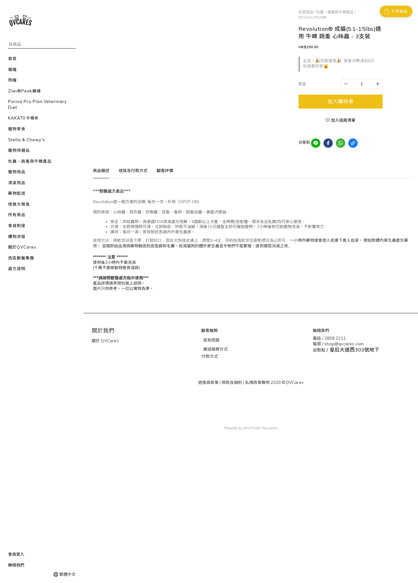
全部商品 (306, 12)
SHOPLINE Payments (260, 428)
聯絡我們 (16, 564)
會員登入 (16, 554)
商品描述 (101, 170)
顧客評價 (165, 170)
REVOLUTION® (312, 17)
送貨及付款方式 (133, 170)
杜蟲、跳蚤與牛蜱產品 (335, 12)
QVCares (109, 340)
